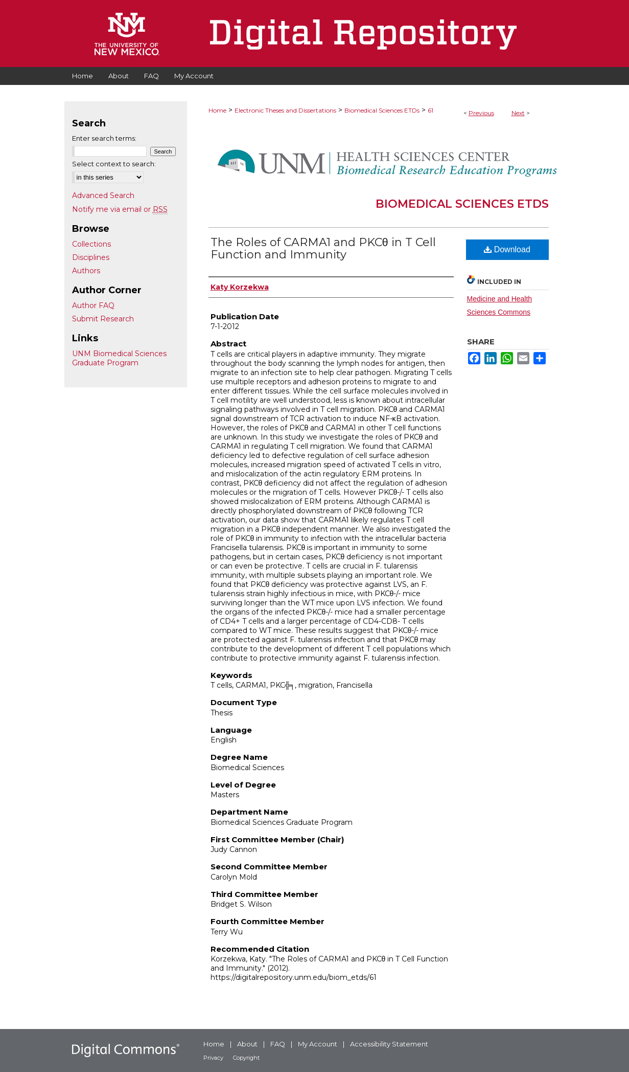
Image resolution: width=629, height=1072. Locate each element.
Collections (91, 244)
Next (518, 113)
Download (507, 249)
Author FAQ (93, 305)
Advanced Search (103, 195)
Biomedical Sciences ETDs (382, 110)
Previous (481, 113)
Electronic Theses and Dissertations (285, 110)
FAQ (277, 1044)
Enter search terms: (104, 138)
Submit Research (103, 318)
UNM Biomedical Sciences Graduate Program (119, 358)
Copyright (246, 1057)
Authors (86, 270)
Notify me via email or (120, 209)
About (247, 1044)
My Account (317, 1044)
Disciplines (90, 257)
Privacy (213, 1057)
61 (430, 110)
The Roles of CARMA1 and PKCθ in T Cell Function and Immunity (323, 248)
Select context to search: (114, 164)
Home (217, 110)
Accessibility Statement (389, 1044)
